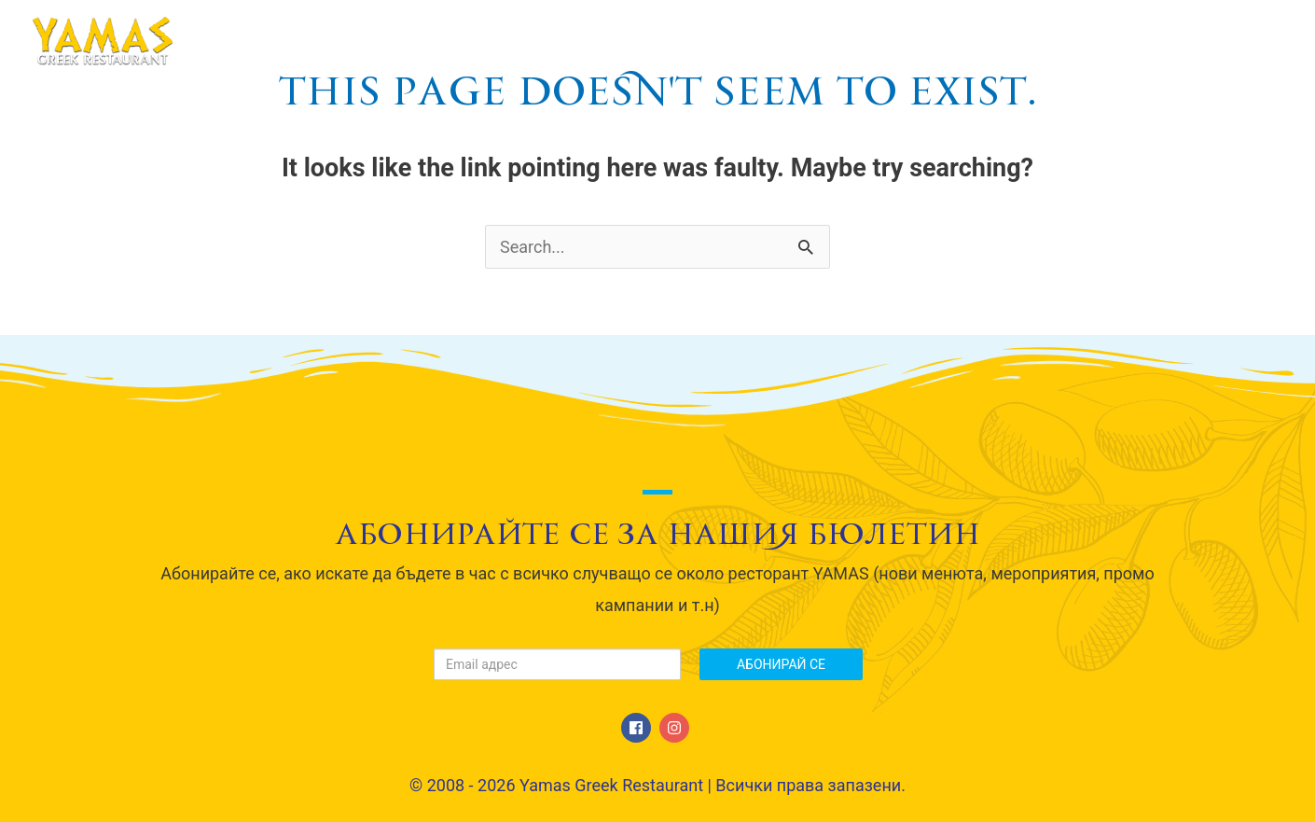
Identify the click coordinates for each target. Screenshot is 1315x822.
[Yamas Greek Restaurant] (103, 39)
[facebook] (638, 728)
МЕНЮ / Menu (801, 40)
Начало (582, 40)
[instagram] (676, 728)
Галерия (1026, 40)
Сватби (924, 40)
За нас (681, 40)
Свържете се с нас (1181, 40)
